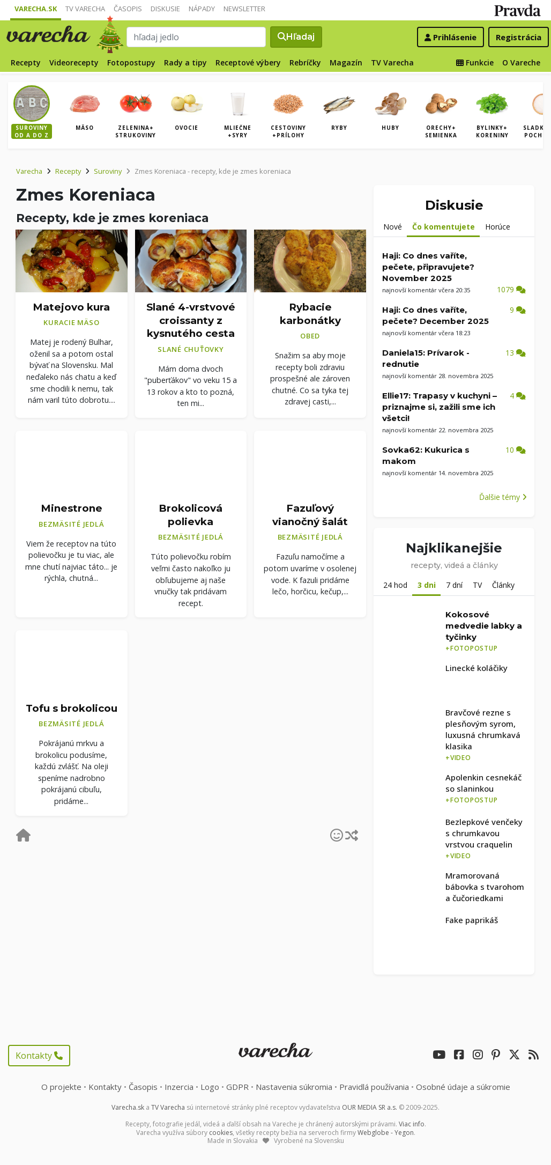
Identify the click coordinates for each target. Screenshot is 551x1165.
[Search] (196, 37)
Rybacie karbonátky (310, 314)
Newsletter (244, 8)
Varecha (29, 171)
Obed (310, 336)
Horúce (497, 227)
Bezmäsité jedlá (71, 524)
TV (477, 585)
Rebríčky (305, 62)
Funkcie (475, 62)
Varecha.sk (35, 8)
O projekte (61, 1086)
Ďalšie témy (503, 497)
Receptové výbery (248, 62)
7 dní (454, 585)
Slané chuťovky (191, 349)
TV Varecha (85, 8)
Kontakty (39, 1055)
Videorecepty (74, 62)
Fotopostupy (131, 62)
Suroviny (108, 171)
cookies (221, 1132)
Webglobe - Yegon (386, 1132)
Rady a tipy (185, 62)
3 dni (427, 585)
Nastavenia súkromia (294, 1086)
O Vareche (521, 62)
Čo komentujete (443, 227)
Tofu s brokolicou (71, 708)
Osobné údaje (463, 1086)
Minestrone (71, 508)
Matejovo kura (71, 307)
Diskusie (165, 8)
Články (503, 585)
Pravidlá (374, 1086)
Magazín (346, 62)
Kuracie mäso (71, 322)
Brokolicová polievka (190, 515)
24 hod (395, 585)
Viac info (412, 1124)
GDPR (237, 1086)
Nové (392, 227)
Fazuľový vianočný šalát (310, 515)
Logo (209, 1086)
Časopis (128, 8)
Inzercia (179, 1086)
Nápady (202, 8)
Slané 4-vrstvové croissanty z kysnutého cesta (190, 320)
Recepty (26, 62)
